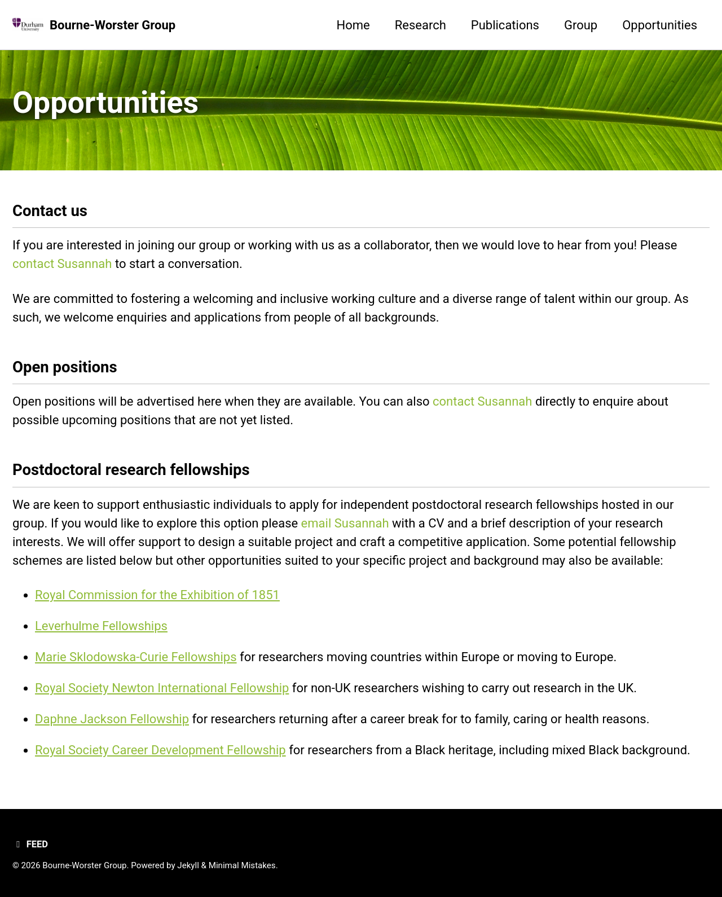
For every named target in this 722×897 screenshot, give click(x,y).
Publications (505, 25)
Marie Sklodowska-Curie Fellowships (136, 657)
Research (420, 25)
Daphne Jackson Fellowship (112, 719)
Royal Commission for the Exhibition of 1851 (157, 595)
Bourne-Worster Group (112, 25)
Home (353, 25)
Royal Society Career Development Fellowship (160, 750)
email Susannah (345, 523)
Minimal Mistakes (242, 865)
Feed (30, 844)
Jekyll (188, 865)
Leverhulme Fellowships (101, 626)
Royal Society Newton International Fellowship (162, 688)
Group (580, 25)
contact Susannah (62, 264)
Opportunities (659, 25)
